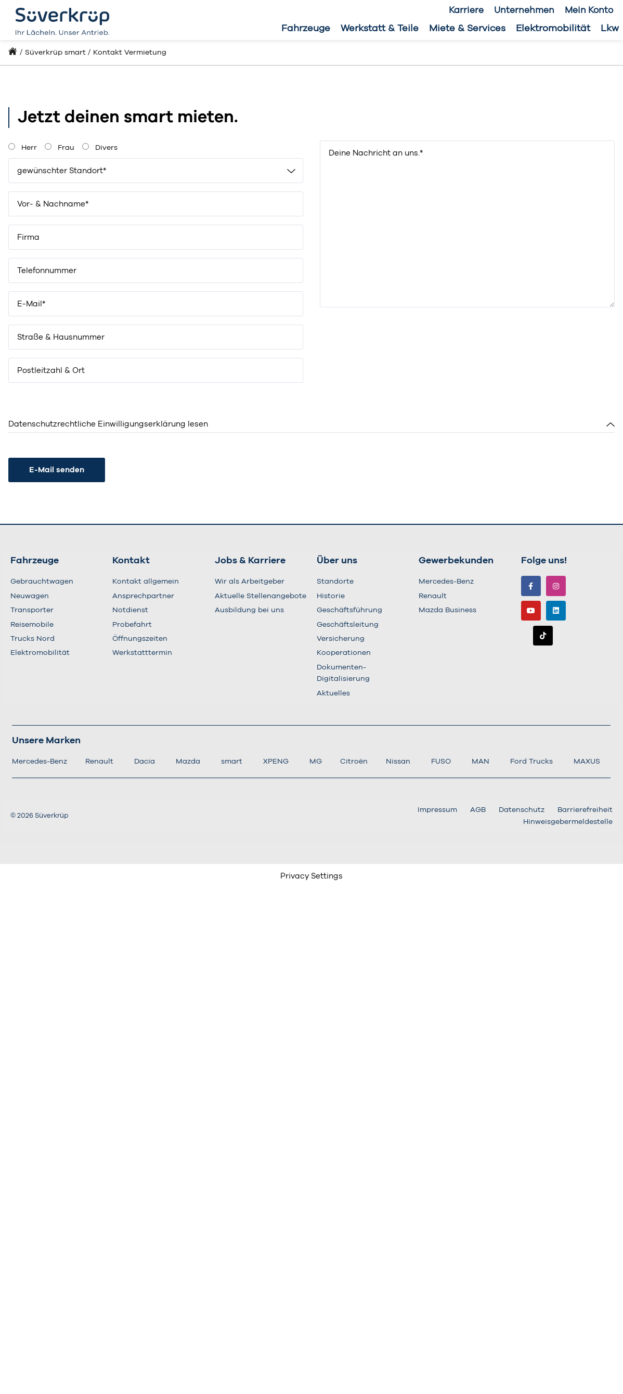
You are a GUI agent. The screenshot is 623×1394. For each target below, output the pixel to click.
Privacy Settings (311, 876)
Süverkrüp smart (55, 52)
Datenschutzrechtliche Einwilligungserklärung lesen (108, 424)
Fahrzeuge (305, 28)
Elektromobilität (553, 28)
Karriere (466, 10)
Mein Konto (589, 10)
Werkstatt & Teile (380, 28)
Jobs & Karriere (250, 560)
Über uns (337, 560)
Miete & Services (467, 28)
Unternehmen (524, 10)
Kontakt (131, 560)
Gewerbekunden (456, 560)
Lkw (610, 28)
